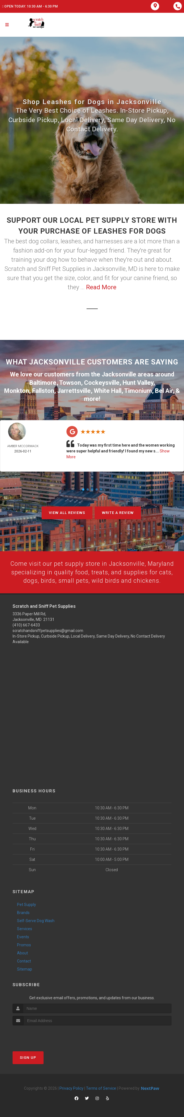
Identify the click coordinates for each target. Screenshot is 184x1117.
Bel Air (164, 389)
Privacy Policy (71, 1088)
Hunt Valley (138, 382)
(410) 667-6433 (26, 625)
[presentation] (42, 1035)
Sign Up (28, 1057)
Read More (101, 287)
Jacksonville (119, 374)
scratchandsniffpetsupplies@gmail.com (48, 630)
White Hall (107, 389)
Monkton (16, 389)
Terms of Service (101, 1088)
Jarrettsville (74, 389)
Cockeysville (102, 382)
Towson (70, 382)
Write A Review (118, 512)
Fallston (43, 389)
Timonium (138, 389)
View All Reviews (67, 512)
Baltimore (42, 382)
